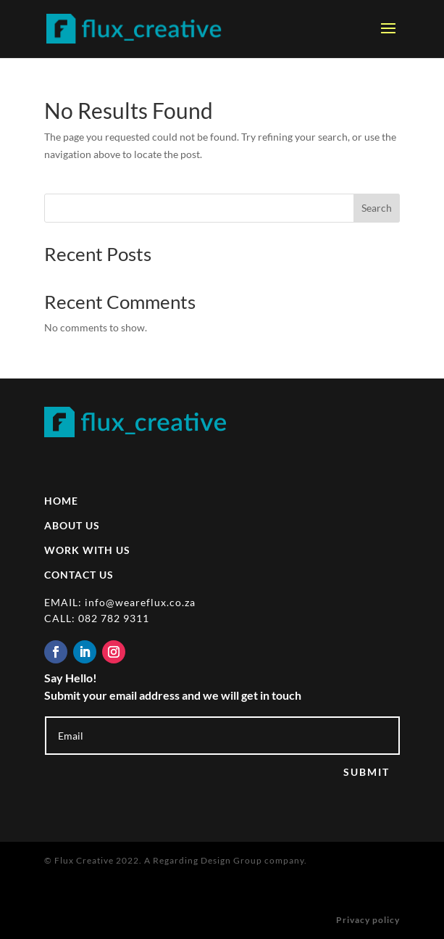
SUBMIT (366, 772)
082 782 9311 (113, 618)
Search (376, 208)
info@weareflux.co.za (140, 602)
